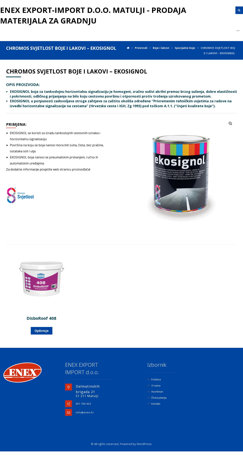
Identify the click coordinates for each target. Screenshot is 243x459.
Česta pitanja (156, 397)
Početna (154, 379)
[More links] (238, 30)
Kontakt (153, 403)
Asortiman (155, 391)
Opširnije (42, 331)
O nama (153, 385)
